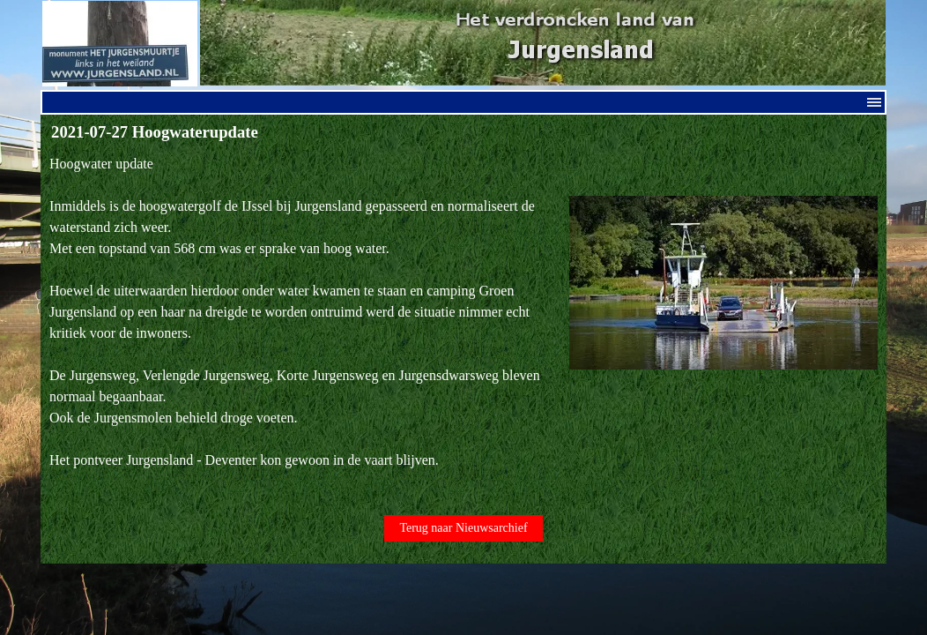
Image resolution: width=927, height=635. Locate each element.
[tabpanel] (463, 322)
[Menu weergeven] (874, 102)
